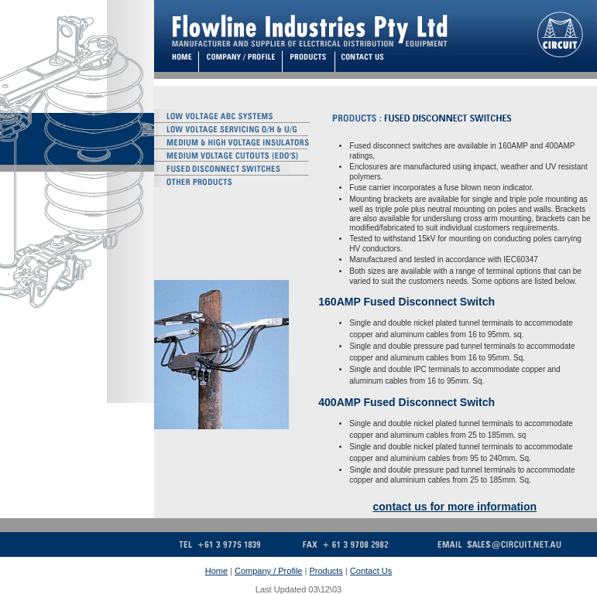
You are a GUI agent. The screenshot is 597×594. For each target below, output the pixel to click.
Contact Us (371, 570)
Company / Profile (268, 570)
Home (216, 570)
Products (325, 570)
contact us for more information (455, 506)
